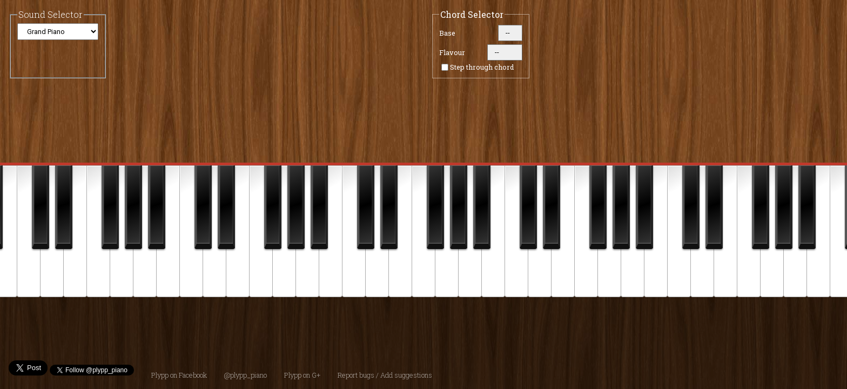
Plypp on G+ (302, 375)
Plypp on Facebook (179, 375)
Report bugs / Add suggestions (385, 375)
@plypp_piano (245, 375)
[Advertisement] (432, 324)
